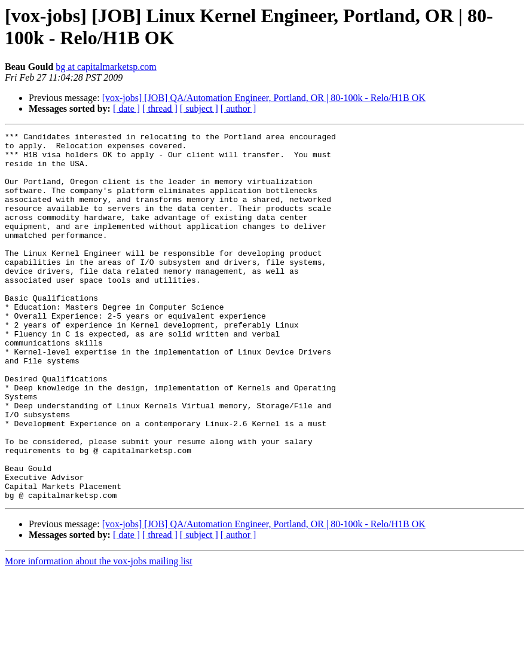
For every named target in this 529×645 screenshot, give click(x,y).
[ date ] (126, 108)
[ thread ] (160, 108)
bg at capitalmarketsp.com (106, 67)
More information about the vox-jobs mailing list (98, 634)
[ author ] (238, 108)
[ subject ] (199, 108)
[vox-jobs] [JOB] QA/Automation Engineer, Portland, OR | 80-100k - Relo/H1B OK (264, 98)
